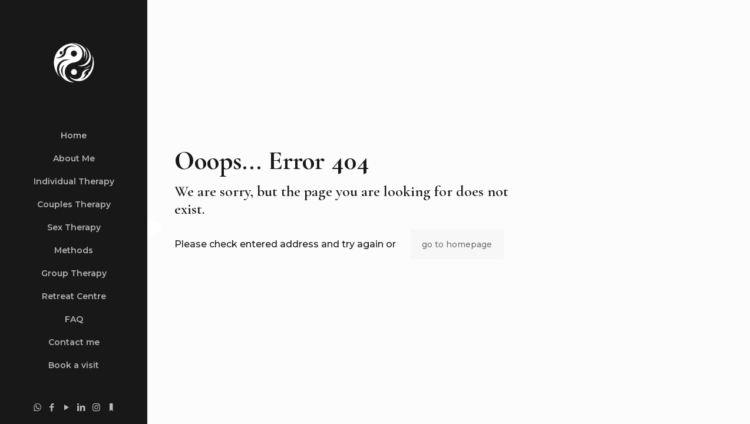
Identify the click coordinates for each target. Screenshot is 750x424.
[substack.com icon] (111, 407)
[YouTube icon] (66, 407)
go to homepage (457, 244)
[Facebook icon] (52, 407)
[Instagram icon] (96, 407)
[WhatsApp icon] (37, 407)
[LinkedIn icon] (81, 407)
